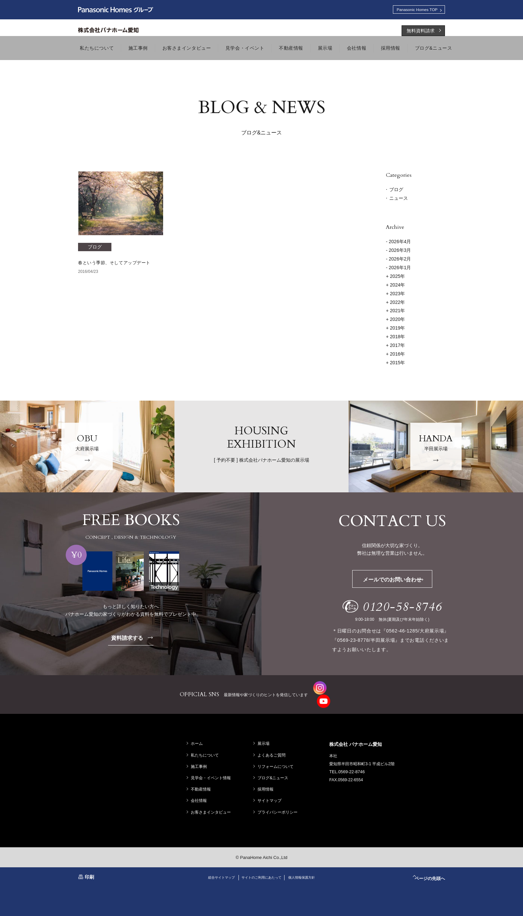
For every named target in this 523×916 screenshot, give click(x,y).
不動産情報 (202, 777)
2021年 (395, 312)
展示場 (265, 732)
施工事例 (200, 755)
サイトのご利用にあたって (261, 865)
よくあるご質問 (273, 743)
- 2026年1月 (398, 269)
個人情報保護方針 (310, 865)
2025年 (395, 278)
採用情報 (267, 777)
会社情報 (200, 789)
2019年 (395, 329)
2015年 (395, 364)
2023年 (395, 295)
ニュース (398, 199)
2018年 (395, 338)
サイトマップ (271, 789)
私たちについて (206, 743)
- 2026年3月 (398, 252)
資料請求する (136, 639)
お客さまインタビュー (212, 800)
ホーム (198, 732)
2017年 (395, 347)
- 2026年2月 (398, 260)
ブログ (396, 191)
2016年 (395, 355)
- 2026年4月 (398, 243)
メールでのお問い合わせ (402, 581)
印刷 (89, 865)
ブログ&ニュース (274, 766)
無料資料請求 (421, 32)
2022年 (395, 304)
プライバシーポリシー (279, 800)
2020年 (395, 321)
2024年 (395, 286)
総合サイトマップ (213, 865)
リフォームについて (277, 755)
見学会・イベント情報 (212, 766)
